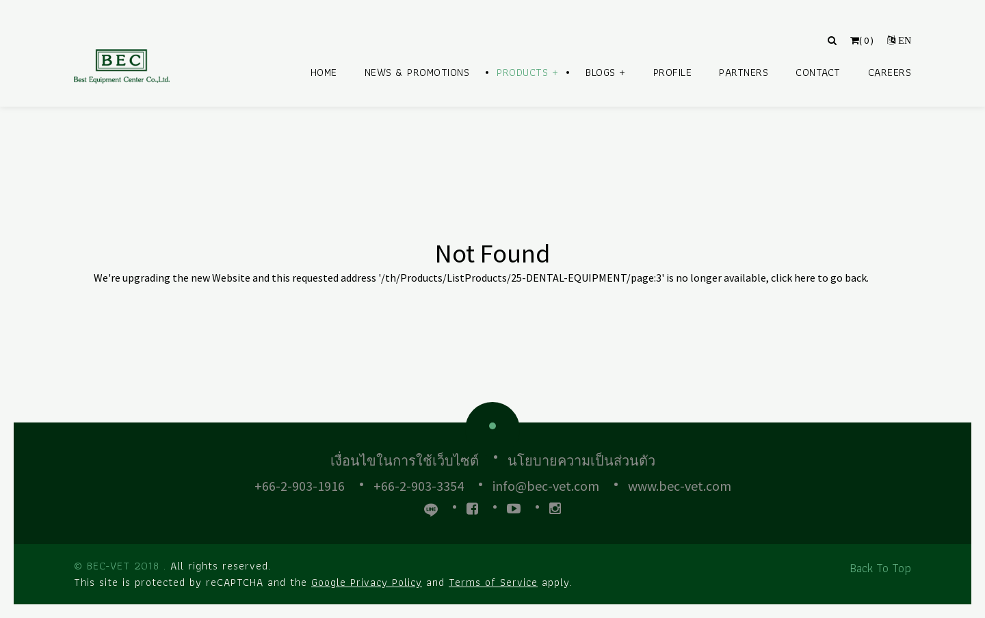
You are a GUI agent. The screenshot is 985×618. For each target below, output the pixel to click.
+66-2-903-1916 (299, 485)
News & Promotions (417, 72)
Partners (743, 72)
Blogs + (606, 72)
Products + (527, 72)
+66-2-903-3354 (418, 485)
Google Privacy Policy (366, 582)
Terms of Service (493, 582)
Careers (890, 72)
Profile (672, 72)
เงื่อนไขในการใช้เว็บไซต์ (404, 460)
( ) (862, 40)
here (804, 277)
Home (324, 72)
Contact (818, 72)
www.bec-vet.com (679, 485)
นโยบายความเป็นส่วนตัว (581, 460)
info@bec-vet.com (545, 485)
